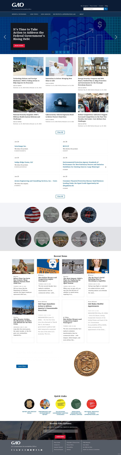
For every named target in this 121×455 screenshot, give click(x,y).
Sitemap (69, 449)
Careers (101, 6)
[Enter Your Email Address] (60, 431)
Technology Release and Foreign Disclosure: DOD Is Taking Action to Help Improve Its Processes (26, 81)
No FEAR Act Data (87, 447)
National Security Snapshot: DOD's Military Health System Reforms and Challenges (26, 117)
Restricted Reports (58, 449)
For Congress (84, 6)
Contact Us (57, 444)
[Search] (93, 9)
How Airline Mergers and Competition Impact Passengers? (47, 279)
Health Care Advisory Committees (91, 449)
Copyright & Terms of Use (73, 442)
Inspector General (58, 447)
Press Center (93, 6)
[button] (116, 37)
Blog (106, 6)
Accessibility (70, 447)
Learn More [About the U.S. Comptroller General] (22, 366)
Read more (19, 45)
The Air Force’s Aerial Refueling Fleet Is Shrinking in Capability (97, 279)
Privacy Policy (70, 444)
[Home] (27, 444)
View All (60, 132)
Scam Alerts (86, 444)
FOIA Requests (86, 442)
